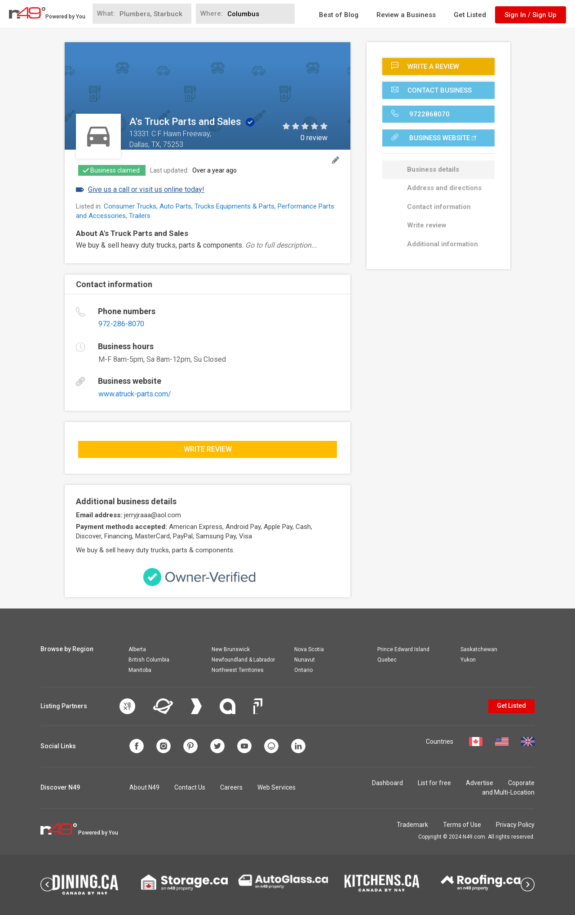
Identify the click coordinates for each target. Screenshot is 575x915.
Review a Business (406, 15)
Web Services (276, 787)
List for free (434, 782)
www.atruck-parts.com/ (134, 394)
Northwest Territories (238, 670)
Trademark (412, 824)
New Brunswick (231, 649)
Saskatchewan (478, 649)
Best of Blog (338, 15)
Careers (231, 787)
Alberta (137, 649)
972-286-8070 (121, 324)
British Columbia (148, 660)
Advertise (479, 782)
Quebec (387, 660)
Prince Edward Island (403, 649)
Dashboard (387, 782)
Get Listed (470, 15)
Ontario (303, 670)
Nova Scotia (309, 649)
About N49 (144, 787)
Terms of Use (462, 824)
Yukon (468, 660)
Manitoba (139, 670)
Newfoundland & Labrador (243, 660)
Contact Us (189, 787)
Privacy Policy (515, 824)
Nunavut (304, 660)
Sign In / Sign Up (530, 15)
